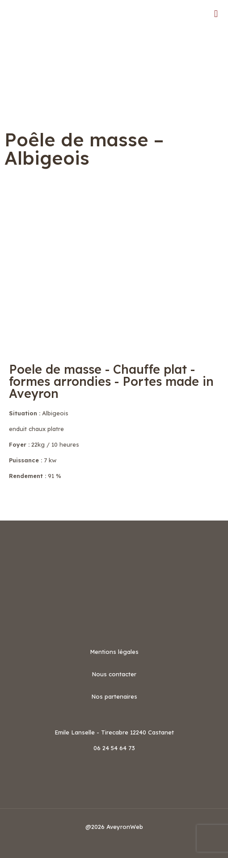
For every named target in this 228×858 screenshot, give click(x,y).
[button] (114, 503)
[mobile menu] (216, 13)
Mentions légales (114, 651)
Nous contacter (114, 674)
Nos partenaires (114, 696)
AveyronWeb (124, 826)
